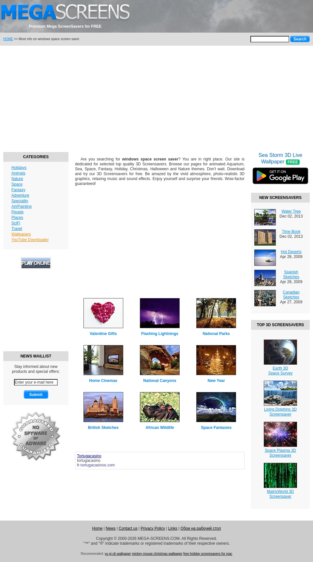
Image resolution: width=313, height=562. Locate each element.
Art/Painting (21, 206)
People (17, 212)
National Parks (216, 333)
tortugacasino (88, 460)
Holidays (18, 167)
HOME (8, 39)
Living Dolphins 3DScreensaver (280, 412)
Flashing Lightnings (159, 333)
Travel (16, 228)
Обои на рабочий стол (201, 528)
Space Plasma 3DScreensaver (280, 453)
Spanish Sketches (291, 274)
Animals (18, 173)
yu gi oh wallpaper (118, 553)
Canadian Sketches (291, 294)
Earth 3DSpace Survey (280, 370)
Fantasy (18, 190)
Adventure (20, 195)
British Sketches (103, 427)
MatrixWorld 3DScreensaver (280, 494)
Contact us (128, 528)
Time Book (291, 231)
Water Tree (291, 211)
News (110, 528)
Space (16, 184)
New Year (216, 380)
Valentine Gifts (103, 333)
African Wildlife (159, 427)
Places (17, 217)
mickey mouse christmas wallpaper (157, 553)
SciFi (15, 223)
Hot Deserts (291, 252)
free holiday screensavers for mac (207, 553)
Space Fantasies (216, 427)
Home (97, 528)
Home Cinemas (103, 380)
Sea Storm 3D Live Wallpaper (280, 172)
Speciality (19, 201)
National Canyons (159, 380)
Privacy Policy (153, 528)
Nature (17, 178)
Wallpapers (21, 234)
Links (172, 528)
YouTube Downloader (30, 239)
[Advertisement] (156, 98)
